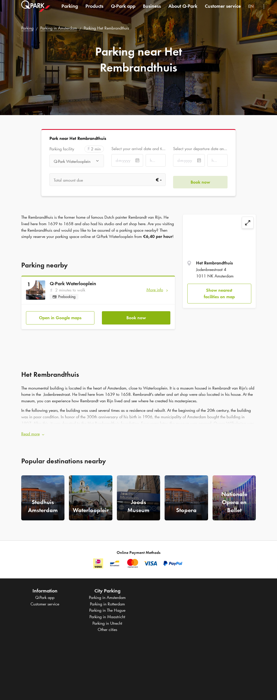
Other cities (107, 624)
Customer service (223, 11)
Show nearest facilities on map (219, 293)
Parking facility (61, 149)
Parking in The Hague (107, 605)
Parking (69, 11)
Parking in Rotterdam (107, 599)
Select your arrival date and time (138, 148)
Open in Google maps (60, 315)
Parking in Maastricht (107, 612)
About (182, 11)
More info (154, 289)
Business (152, 11)
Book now (136, 315)
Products (94, 11)
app (123, 11)
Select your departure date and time (200, 148)
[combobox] (254, 12)
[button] (138, 429)
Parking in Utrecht (107, 618)
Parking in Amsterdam (58, 28)
